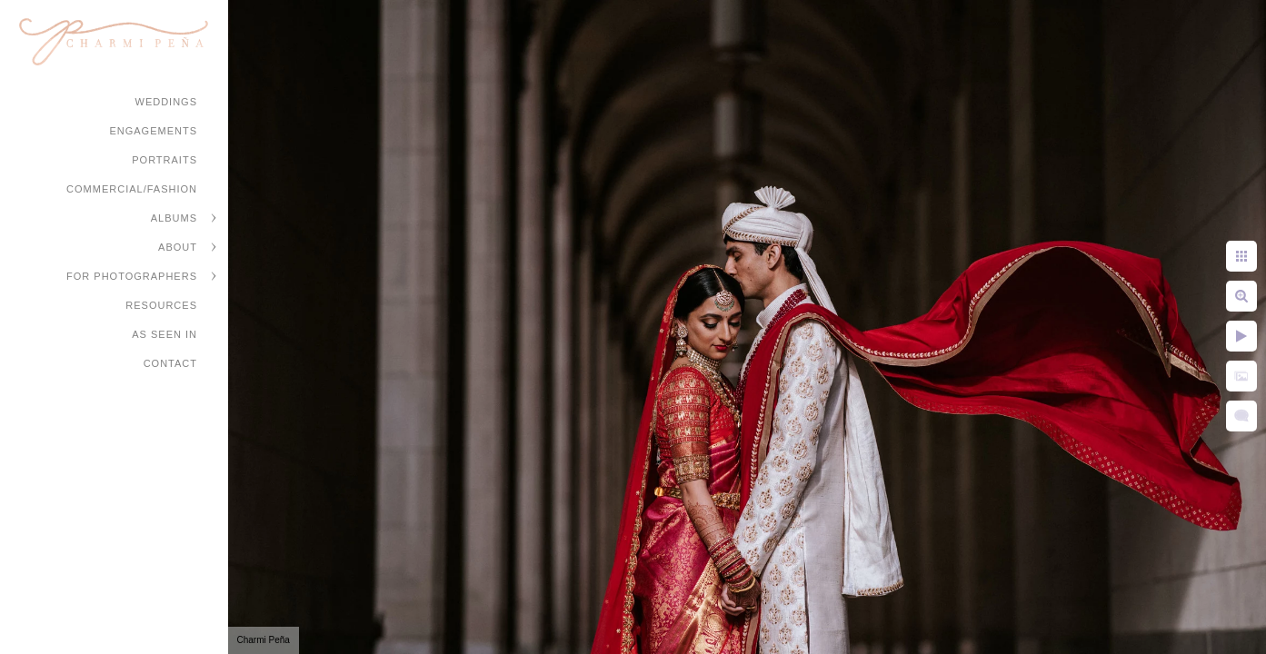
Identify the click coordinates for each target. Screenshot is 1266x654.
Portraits (164, 159)
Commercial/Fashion (131, 188)
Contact (170, 363)
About (177, 247)
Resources (161, 305)
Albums (174, 218)
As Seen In (164, 334)
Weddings (166, 101)
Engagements (153, 130)
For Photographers (131, 276)
